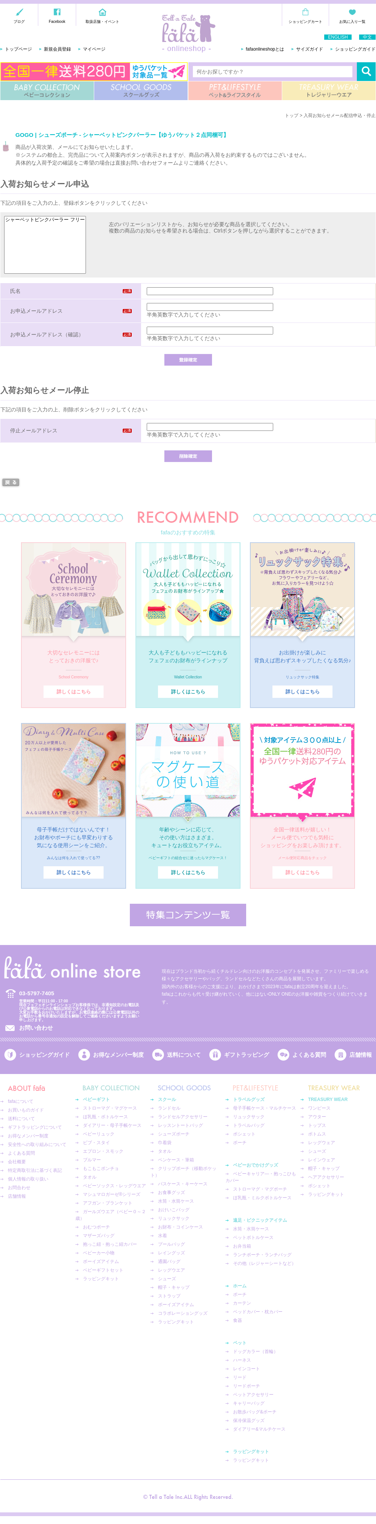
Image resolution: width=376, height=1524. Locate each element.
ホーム (240, 1285)
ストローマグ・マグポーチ (260, 1189)
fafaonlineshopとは (265, 49)
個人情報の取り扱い (28, 1179)
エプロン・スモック (103, 1151)
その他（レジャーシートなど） (264, 1263)
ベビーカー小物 (98, 1253)
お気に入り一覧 (352, 22)
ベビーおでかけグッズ (255, 1165)
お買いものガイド (26, 1110)
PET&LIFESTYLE (235, 90)
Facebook (57, 22)
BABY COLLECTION (47, 90)
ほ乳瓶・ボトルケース (105, 1116)
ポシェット (244, 1134)
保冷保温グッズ (249, 1420)
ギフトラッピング (246, 1055)
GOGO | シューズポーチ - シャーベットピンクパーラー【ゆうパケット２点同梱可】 (122, 135)
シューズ (167, 1278)
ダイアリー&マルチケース (259, 1429)
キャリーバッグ (249, 1403)
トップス (317, 1125)
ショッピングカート (305, 22)
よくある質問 (309, 1055)
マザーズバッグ (98, 1235)
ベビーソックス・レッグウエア (114, 1185)
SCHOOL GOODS (141, 90)
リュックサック (174, 1218)
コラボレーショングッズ (183, 1313)
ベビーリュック (98, 1134)
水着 (162, 1235)
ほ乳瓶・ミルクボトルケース (262, 1197)
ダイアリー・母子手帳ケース (112, 1125)
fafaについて (20, 1101)
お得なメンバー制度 (118, 1055)
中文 (367, 37)
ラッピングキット (101, 1278)
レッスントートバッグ (180, 1125)
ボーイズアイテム (101, 1261)
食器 (237, 1320)
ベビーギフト (96, 1099)
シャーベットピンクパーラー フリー (45, 220)
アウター (317, 1116)
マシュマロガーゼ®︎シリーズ (111, 1194)
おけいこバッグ (174, 1209)
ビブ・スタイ (96, 1142)
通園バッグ (169, 1261)
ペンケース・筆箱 (176, 1159)
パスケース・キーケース (183, 1183)
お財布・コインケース (180, 1227)
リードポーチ (246, 1386)
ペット (240, 1343)
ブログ (19, 22)
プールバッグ (171, 1244)
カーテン (242, 1303)
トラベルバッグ (249, 1125)
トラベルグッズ (249, 1099)
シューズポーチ (174, 1134)
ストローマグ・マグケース (110, 1108)
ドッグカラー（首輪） (255, 1351)
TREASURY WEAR (329, 90)
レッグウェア (321, 1142)
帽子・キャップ (174, 1287)
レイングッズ (171, 1253)
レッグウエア (171, 1270)
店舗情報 (360, 1055)
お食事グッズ (171, 1192)
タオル (89, 1177)
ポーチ (240, 1142)
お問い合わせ (36, 1027)
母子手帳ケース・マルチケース (264, 1108)
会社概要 (17, 1161)
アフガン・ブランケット (107, 1203)
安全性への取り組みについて (37, 1144)
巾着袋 (164, 1142)
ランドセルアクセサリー (183, 1116)
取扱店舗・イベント (102, 22)
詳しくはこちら (74, 691)
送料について (184, 1055)
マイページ (94, 49)
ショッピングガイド (355, 49)
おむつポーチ (96, 1227)
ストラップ (169, 1296)
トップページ (18, 49)
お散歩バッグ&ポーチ (255, 1411)
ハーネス (242, 1360)
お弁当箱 (242, 1246)
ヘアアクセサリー (326, 1177)
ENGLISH (338, 37)
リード (240, 1377)
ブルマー (92, 1159)
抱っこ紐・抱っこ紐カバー (110, 1244)
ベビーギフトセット (103, 1270)
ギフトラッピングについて (35, 1127)
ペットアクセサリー (253, 1394)
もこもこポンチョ (101, 1168)
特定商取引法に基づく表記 (35, 1170)
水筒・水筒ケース (176, 1201)
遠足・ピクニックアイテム (260, 1220)
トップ (291, 115)
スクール (167, 1099)
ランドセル (169, 1108)
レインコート (246, 1368)
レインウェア (321, 1159)
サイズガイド (309, 49)
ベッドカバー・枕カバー (258, 1311)
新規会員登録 (57, 49)
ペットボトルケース (253, 1237)
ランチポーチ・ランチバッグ (262, 1254)
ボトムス (317, 1134)
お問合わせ (19, 1187)
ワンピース (319, 1108)
